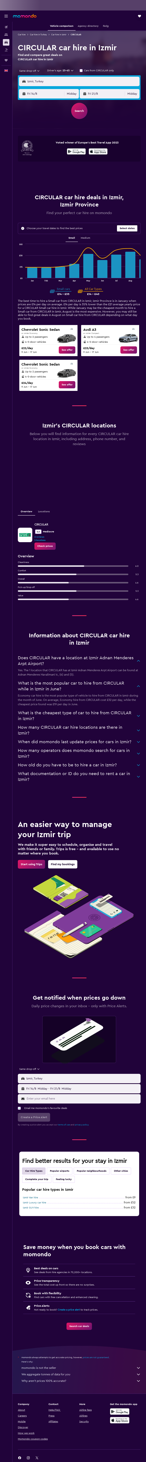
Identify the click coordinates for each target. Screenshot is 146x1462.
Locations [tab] (44, 511)
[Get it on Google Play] (76, 152)
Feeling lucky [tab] (64, 1179)
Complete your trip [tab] (36, 1179)
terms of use (64, 1125)
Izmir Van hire (30, 1197)
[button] (6, 16)
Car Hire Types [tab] (33, 1171)
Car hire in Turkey (38, 34)
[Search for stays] (6, 34)
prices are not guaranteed (96, 1357)
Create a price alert (69, 1310)
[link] (67, 350)
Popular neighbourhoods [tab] (91, 1171)
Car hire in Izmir (58, 34)
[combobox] (29, 71)
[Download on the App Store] (98, 152)
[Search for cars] (6, 42)
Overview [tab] (26, 511)
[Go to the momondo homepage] (24, 16)
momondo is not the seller (81, 1368)
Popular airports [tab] (59, 1171)
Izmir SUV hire (31, 1207)
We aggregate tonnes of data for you (81, 1374)
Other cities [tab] (121, 1171)
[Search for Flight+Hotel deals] (6, 50)
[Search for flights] (6, 27)
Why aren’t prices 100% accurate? (81, 1381)
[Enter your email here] (82, 1098)
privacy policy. (82, 1125)
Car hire (22, 34)
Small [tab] (71, 238)
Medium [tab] (85, 238)
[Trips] (6, 60)
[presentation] (98, 151)
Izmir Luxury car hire (34, 1202)
